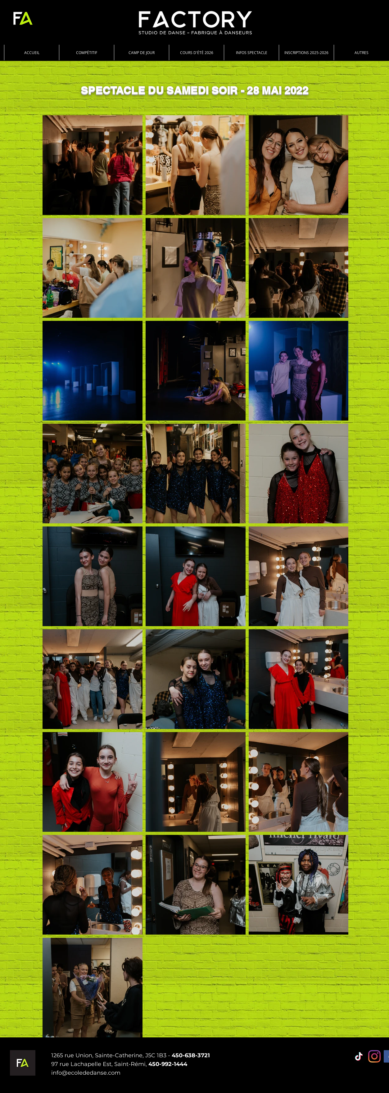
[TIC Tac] (359, 1056)
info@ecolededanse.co (83, 1072)
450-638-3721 (191, 1055)
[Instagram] (374, 1056)
